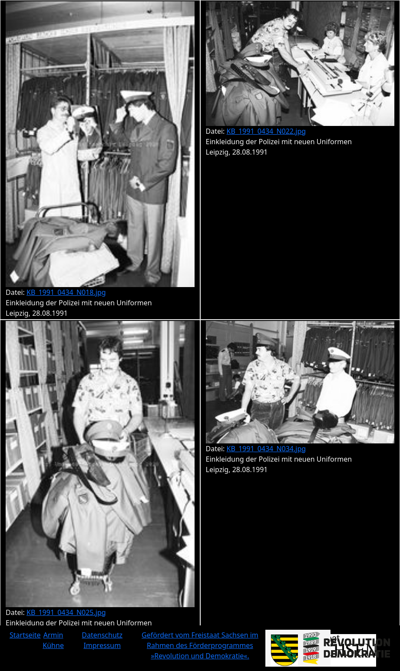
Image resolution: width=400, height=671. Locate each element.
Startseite (25, 635)
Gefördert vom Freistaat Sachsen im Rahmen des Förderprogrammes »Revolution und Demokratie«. (200, 645)
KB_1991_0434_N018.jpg (66, 292)
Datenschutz (102, 635)
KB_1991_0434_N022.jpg (266, 131)
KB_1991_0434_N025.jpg (66, 612)
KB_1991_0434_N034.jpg (266, 448)
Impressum (102, 645)
